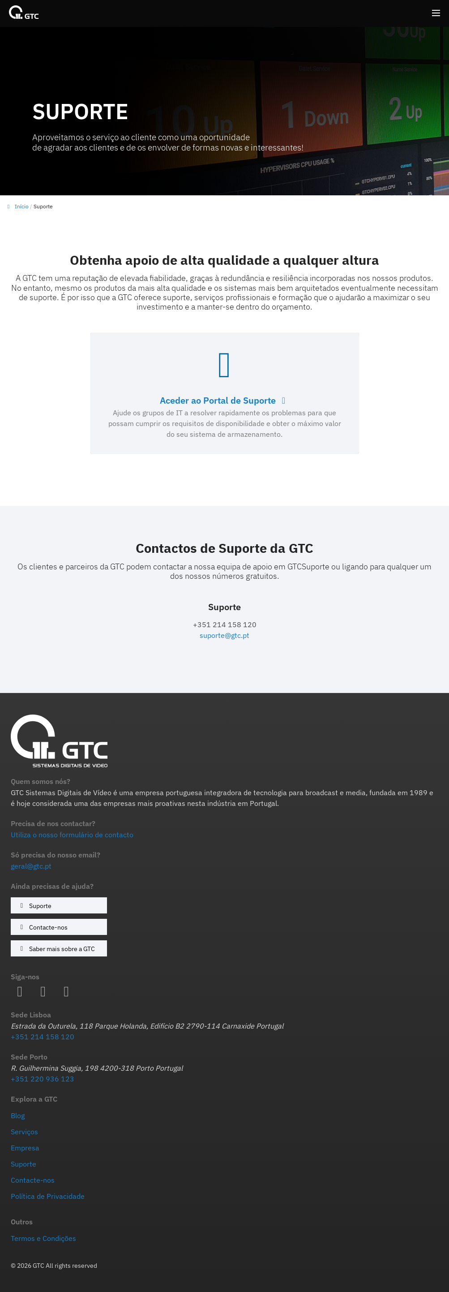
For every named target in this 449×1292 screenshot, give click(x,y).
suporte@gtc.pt (224, 635)
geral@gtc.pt (31, 865)
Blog (18, 1115)
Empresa (25, 1147)
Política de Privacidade (48, 1196)
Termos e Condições (43, 1238)
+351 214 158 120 (42, 1036)
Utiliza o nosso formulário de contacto (72, 834)
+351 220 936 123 (42, 1078)
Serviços (24, 1131)
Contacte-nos (42, 927)
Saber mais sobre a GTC (56, 948)
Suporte (34, 905)
